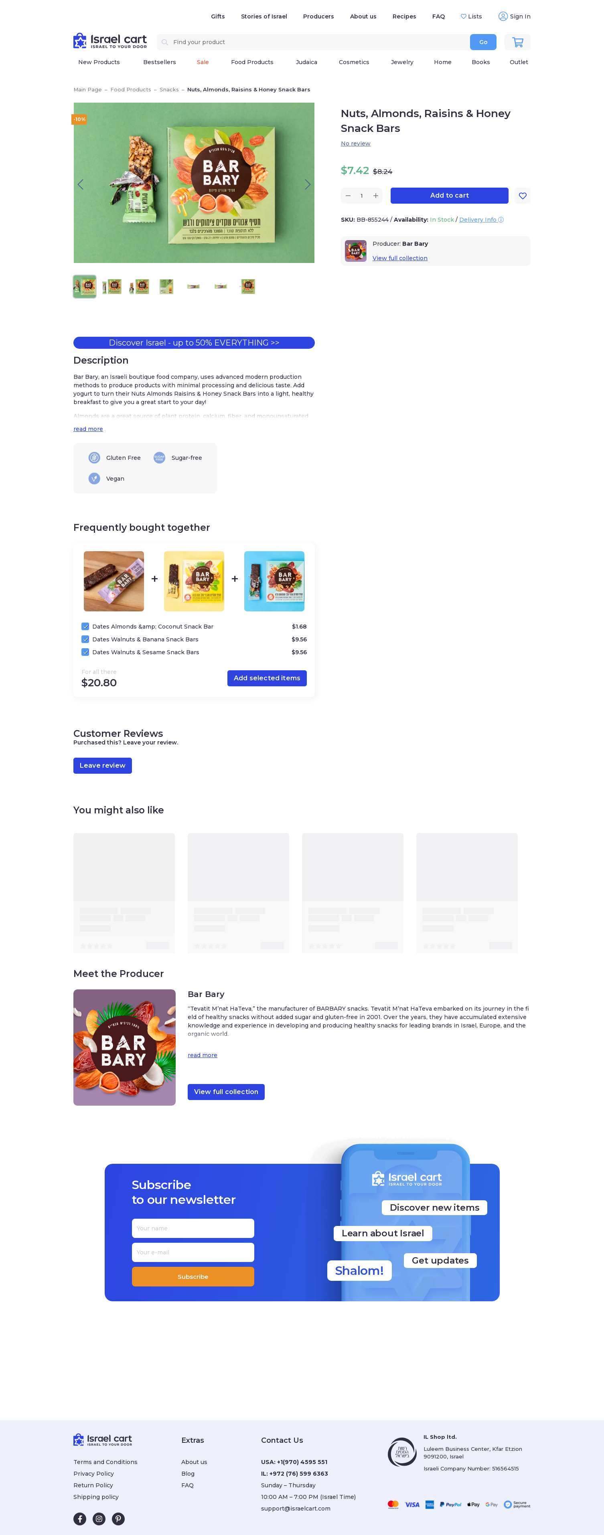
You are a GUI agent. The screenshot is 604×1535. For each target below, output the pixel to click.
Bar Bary (415, 243)
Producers (318, 16)
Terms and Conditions (105, 1462)
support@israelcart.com (295, 1508)
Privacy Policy (93, 1473)
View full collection (400, 258)
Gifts (218, 16)
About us (363, 16)
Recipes (404, 16)
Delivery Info (481, 219)
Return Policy (93, 1485)
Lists (474, 16)
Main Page (87, 89)
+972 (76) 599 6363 (299, 1473)
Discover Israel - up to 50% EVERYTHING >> (194, 343)
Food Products (130, 89)
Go (483, 42)
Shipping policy (96, 1497)
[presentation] (80, 184)
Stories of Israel (264, 16)
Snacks (169, 89)
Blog (188, 1473)
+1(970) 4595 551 (302, 1462)
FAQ (438, 16)
